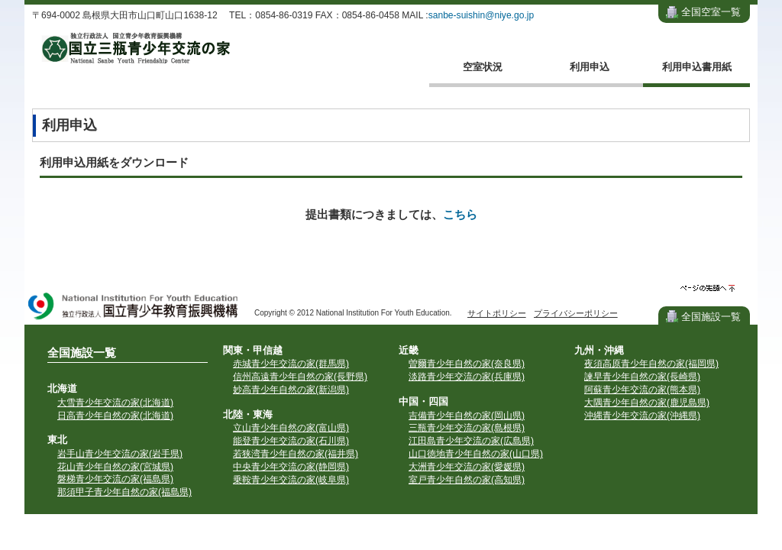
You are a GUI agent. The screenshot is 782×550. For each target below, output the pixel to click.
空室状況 (482, 67)
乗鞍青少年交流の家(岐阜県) (291, 479)
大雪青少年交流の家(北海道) (115, 402)
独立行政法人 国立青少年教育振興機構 (133, 307)
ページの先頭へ (707, 288)
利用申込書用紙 (697, 67)
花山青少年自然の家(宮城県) (115, 466)
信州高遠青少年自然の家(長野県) (300, 376)
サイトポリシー (496, 313)
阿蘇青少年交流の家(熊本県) (642, 389)
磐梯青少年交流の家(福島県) (115, 479)
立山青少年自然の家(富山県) (291, 427)
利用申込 (589, 67)
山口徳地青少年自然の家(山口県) (476, 453)
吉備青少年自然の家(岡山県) (467, 415)
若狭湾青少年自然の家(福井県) (295, 453)
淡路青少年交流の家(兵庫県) (467, 376)
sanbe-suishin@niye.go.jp (481, 15)
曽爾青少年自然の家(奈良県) (467, 363)
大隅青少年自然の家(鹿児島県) (646, 402)
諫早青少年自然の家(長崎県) (642, 376)
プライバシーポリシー (576, 313)
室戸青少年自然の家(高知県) (467, 479)
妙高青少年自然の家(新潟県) (291, 389)
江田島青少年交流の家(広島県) (471, 440)
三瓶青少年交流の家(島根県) (467, 427)
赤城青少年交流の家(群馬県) (291, 363)
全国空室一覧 (711, 12)
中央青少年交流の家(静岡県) (291, 466)
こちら (460, 214)
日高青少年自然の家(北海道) (115, 415)
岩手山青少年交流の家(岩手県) (120, 453)
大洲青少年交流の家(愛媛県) (467, 466)
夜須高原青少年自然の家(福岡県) (651, 363)
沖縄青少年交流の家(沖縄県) (642, 415)
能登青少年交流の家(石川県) (291, 440)
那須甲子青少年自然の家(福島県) (124, 492)
